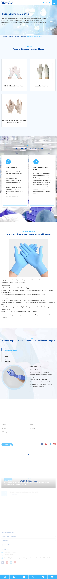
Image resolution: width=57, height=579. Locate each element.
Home (5, 36)
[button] (30, 211)
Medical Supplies (20, 36)
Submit (8, 446)
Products (10, 36)
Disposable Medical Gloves (34, 36)
